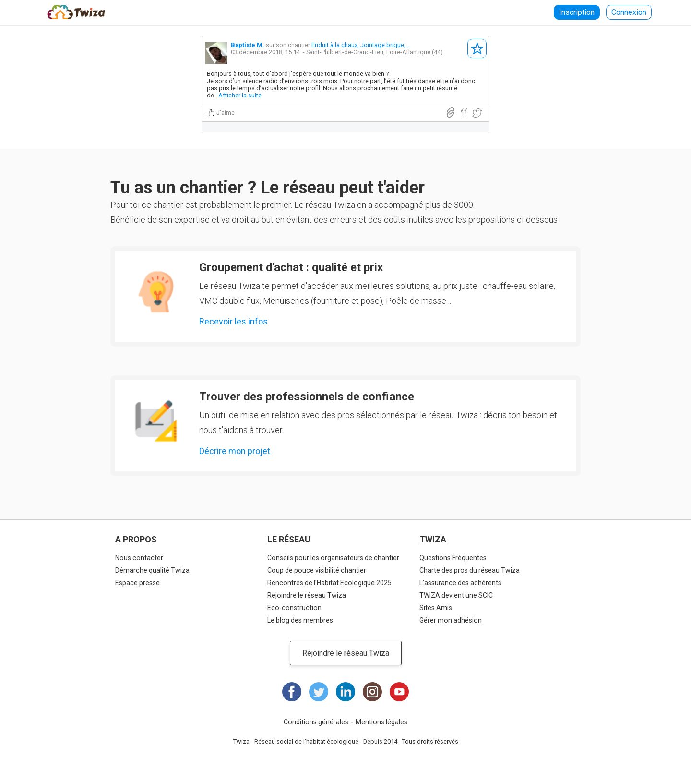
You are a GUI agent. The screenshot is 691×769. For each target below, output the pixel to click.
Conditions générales (316, 722)
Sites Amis (435, 608)
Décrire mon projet (234, 451)
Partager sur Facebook (464, 113)
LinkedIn (345, 691)
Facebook (291, 691)
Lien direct (450, 113)
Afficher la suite (240, 95)
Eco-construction (294, 608)
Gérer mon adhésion (450, 620)
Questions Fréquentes (453, 558)
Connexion (628, 12)
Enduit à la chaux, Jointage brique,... (360, 44)
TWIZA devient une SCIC (456, 595)
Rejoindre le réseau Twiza (306, 595)
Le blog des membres (300, 620)
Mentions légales (381, 722)
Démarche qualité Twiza (152, 570)
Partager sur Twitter (477, 113)
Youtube (399, 691)
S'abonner (477, 48)
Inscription (577, 12)
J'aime (225, 112)
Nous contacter (139, 558)
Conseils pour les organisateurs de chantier (333, 558)
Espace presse (137, 583)
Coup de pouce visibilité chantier (316, 570)
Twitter (318, 691)
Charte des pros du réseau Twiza (469, 570)
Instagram (372, 691)
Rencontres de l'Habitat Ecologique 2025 (329, 583)
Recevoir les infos (233, 321)
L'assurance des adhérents (460, 583)
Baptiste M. (247, 44)
